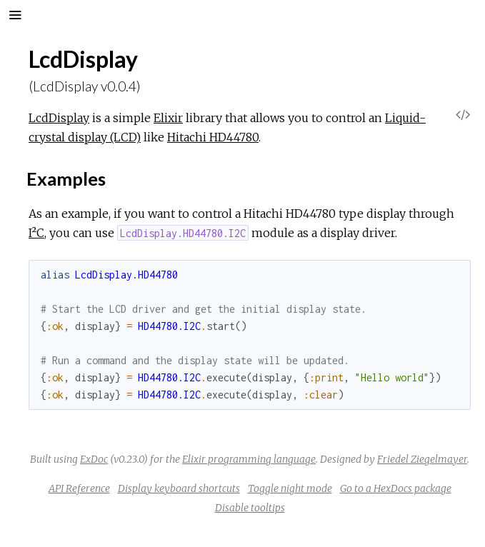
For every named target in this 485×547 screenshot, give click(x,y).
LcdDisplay (59, 118)
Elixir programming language (249, 459)
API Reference (79, 488)
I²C (36, 233)
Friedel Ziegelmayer (422, 459)
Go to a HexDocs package (395, 488)
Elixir (168, 118)
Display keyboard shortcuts (179, 488)
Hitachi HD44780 (213, 137)
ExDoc (94, 459)
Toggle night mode (290, 488)
